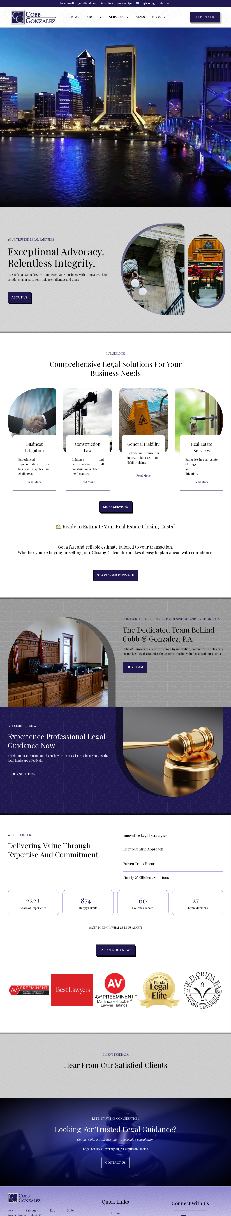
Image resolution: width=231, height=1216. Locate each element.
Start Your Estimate (115, 575)
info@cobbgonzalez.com (155, 3)
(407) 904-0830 (122, 3)
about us (19, 297)
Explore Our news (115, 950)
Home (115, 1213)
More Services (115, 506)
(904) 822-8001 (86, 3)
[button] (100, 17)
